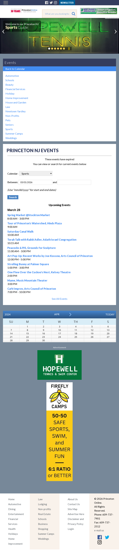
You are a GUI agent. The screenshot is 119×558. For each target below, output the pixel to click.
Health (12, 528)
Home (11, 499)
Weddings (11, 138)
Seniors (9, 124)
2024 (7, 314)
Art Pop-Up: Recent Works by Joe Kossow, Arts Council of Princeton (50, 255)
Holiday (9, 93)
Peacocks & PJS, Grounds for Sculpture (31, 247)
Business (43, 523)
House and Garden (15, 102)
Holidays (13, 533)
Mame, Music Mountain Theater (27, 280)
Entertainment (16, 514)
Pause (68, 48)
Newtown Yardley (15, 111)
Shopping (43, 528)
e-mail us (99, 530)
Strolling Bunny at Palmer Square (28, 264)
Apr (56, 314)
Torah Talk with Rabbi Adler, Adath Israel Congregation (41, 239)
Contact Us (74, 504)
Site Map (72, 509)
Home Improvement (16, 97)
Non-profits (44, 509)
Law (7, 106)
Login (71, 528)
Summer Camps (14, 133)
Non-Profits (12, 115)
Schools (9, 80)
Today (109, 314)
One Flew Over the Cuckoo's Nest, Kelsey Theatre (39, 272)
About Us (73, 499)
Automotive (12, 75)
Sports (9, 129)
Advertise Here (76, 514)
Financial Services (15, 89)
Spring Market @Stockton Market (28, 215)
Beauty (9, 84)
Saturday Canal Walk (20, 231)
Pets (7, 120)
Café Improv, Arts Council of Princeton (31, 288)
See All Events (59, 298)
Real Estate (44, 514)
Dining (12, 509)
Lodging (42, 504)
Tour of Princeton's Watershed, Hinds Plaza (34, 223)
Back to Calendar (15, 68)
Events (10, 62)
